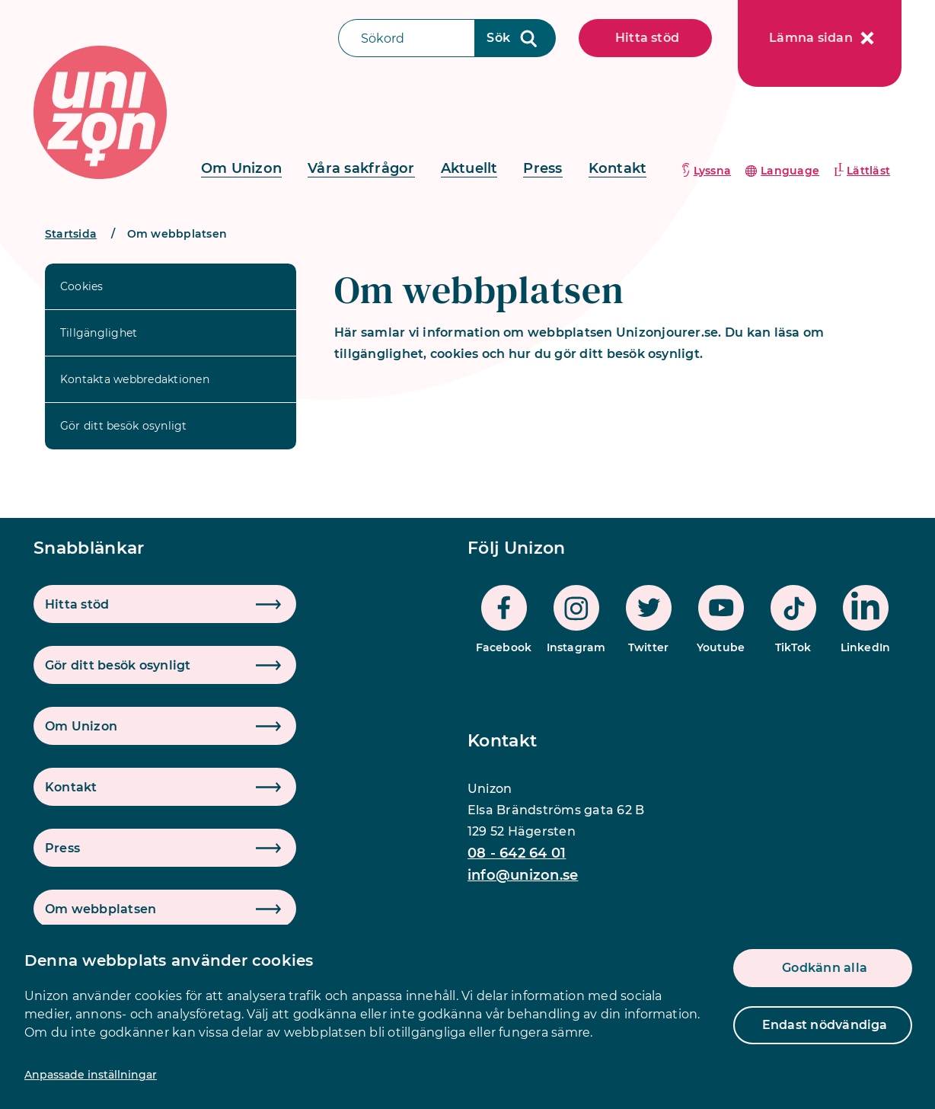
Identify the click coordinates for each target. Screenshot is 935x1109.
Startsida (71, 234)
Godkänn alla (824, 967)
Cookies (82, 286)
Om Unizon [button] (81, 726)
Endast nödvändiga (825, 1025)
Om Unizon (241, 168)
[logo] (100, 112)
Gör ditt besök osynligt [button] (118, 665)
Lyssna (712, 170)
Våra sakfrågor (361, 168)
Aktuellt (469, 168)
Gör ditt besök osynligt (123, 426)
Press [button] (62, 848)
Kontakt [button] (71, 787)
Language (790, 170)
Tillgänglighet (98, 333)
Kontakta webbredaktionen (134, 379)
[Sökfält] (406, 38)
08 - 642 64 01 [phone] (517, 853)
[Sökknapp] (515, 38)
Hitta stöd (647, 37)
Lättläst (868, 170)
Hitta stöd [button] (77, 604)
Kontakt (618, 168)
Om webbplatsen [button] (100, 909)
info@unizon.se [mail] (523, 875)
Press (542, 168)
